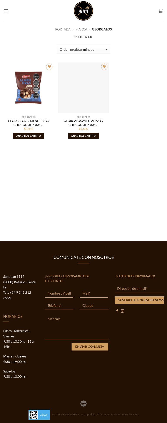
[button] (5, 11)
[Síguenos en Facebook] (117, 311)
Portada (62, 29)
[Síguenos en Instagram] (122, 311)
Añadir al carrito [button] (28, 135)
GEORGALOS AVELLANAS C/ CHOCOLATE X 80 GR (83, 122)
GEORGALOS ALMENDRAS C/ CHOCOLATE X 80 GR (28, 122)
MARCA (81, 29)
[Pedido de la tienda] (83, 49)
